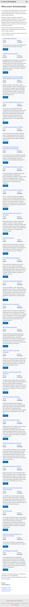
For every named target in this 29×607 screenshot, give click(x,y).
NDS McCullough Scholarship (10, 327)
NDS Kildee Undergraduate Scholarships (12, 281)
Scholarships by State (5, 587)
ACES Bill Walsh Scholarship (10, 38)
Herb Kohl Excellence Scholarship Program (13, 102)
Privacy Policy (17, 603)
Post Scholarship (15, 604)
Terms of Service (10, 603)
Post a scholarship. (5, 578)
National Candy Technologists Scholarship (13, 190)
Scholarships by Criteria (6, 589)
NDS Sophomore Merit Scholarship (11, 396)
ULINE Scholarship (7, 511)
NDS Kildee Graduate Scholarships (11, 257)
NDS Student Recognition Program (11, 420)
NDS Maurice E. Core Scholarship (11, 304)
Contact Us (3, 603)
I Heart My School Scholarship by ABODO (13, 127)
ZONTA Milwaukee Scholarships (10, 550)
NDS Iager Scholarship (8, 238)
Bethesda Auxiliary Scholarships (10, 53)
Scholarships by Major (6, 590)
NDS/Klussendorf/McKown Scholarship (12, 443)
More (5, 49)
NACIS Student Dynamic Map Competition (13, 166)
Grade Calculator (24, 603)
